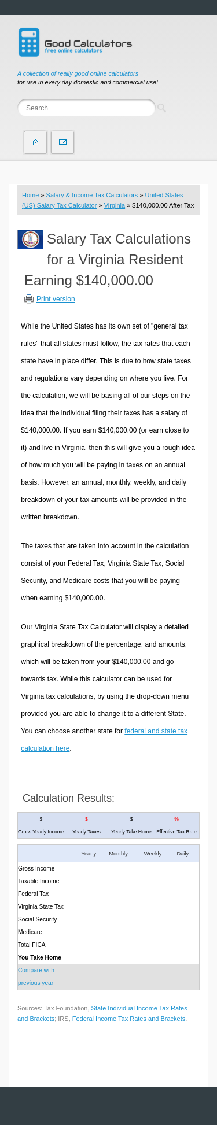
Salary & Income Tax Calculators (92, 194)
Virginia (115, 205)
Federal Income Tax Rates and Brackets (128, 1018)
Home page (35, 142)
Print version (55, 299)
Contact (62, 142)
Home (30, 194)
